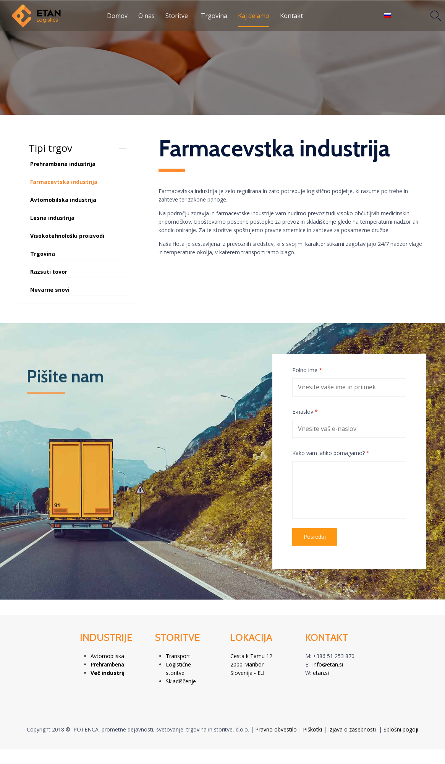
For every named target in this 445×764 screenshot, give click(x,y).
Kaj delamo (253, 15)
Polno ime (307, 370)
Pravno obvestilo (276, 729)
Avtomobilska (107, 656)
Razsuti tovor (48, 271)
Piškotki (312, 729)
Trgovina (214, 15)
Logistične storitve (178, 668)
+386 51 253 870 (333, 656)
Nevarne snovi (50, 289)
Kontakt (291, 15)
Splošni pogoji (401, 729)
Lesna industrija (52, 217)
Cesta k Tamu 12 (251, 656)
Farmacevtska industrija (63, 181)
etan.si (321, 672)
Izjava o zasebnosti (352, 729)
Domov (117, 15)
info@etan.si (327, 664)
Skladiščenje (181, 681)
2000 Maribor (247, 664)
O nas (146, 15)
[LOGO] (59, 15)
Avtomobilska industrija (63, 199)
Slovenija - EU (247, 672)
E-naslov (305, 411)
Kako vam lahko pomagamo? (330, 453)
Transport (178, 656)
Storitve (176, 15)
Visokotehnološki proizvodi (67, 235)
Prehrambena (107, 664)
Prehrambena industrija (62, 163)
